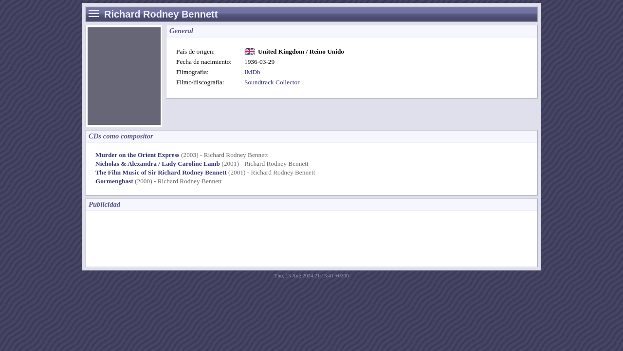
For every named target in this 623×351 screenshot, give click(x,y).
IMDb (252, 72)
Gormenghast (114, 181)
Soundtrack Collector (272, 82)
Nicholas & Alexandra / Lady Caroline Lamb (157, 163)
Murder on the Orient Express (137, 154)
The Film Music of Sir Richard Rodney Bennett (161, 172)
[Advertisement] (268, 238)
